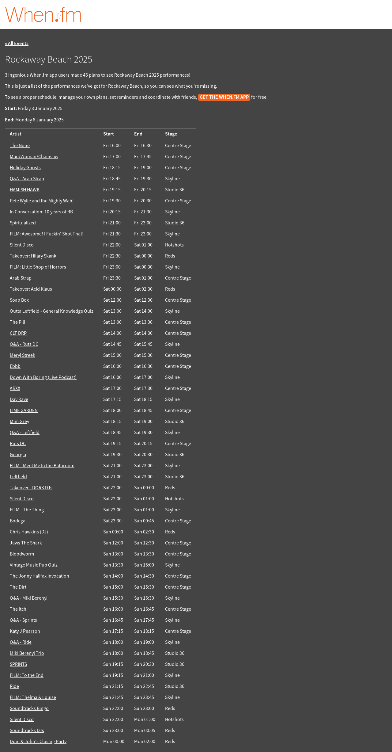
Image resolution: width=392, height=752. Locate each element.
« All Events (16, 43)
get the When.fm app (224, 97)
